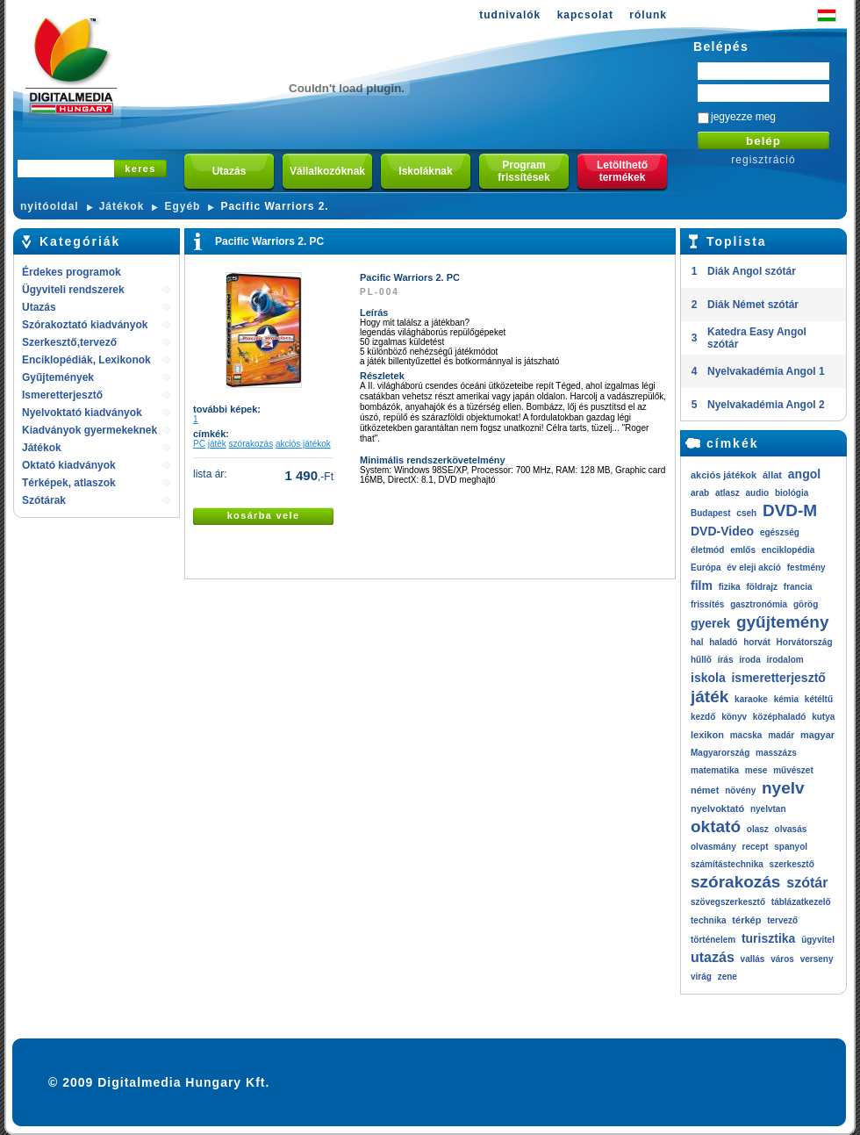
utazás (713, 957)
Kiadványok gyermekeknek (89, 430)
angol (804, 474)
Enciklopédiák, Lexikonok (86, 360)
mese (756, 770)
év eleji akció (754, 567)
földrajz (762, 587)
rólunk (648, 15)
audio (757, 493)
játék (217, 444)
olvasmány (713, 846)
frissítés (707, 604)
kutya (823, 717)
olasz (758, 829)
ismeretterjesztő (778, 678)
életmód (707, 550)
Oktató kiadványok (69, 465)
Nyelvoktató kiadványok (82, 412)
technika (709, 920)
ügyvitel (818, 940)
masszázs (776, 753)
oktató (716, 826)
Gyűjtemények (58, 377)
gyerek (710, 623)
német (705, 790)
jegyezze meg (743, 117)
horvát (756, 642)
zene (727, 976)
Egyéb (182, 206)
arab (700, 493)
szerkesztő (792, 864)
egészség (779, 532)
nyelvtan (768, 809)
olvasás (791, 829)
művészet (793, 770)
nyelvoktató (717, 808)
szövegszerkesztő (728, 902)
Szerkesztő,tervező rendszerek (69, 343)
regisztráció (763, 160)
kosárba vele (263, 515)
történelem (713, 940)
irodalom (784, 659)
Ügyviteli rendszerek (73, 290)
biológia (791, 493)
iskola (708, 678)
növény (740, 790)
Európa (705, 567)
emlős (743, 550)
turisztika (768, 938)
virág (701, 976)
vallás (753, 959)
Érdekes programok (71, 272)
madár (781, 735)
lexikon (707, 734)
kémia (786, 699)
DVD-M (790, 510)
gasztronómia (758, 604)
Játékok (122, 206)
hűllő (701, 659)
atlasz (727, 493)
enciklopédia (788, 550)
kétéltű (819, 699)
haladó (723, 642)
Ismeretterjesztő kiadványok (62, 396)
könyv (734, 717)
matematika (715, 770)
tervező (782, 920)
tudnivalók (510, 15)
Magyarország (720, 753)
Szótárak (44, 500)
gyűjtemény (782, 622)
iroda (749, 659)
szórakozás (251, 444)
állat (772, 475)
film (702, 585)
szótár (807, 882)
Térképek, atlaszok (69, 483)
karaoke (751, 699)
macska (746, 735)
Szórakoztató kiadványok (84, 325)
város (782, 959)
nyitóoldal (49, 206)
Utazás (39, 307)
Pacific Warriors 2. (274, 206)
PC (199, 444)
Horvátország (805, 642)
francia (798, 587)
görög (805, 604)
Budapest (711, 513)
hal (697, 642)
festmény (806, 567)
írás (726, 659)
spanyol (790, 846)
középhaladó (779, 717)
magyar (817, 734)
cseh (746, 513)
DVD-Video (722, 531)
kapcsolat (585, 15)
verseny (817, 959)
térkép (746, 920)
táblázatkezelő (801, 902)
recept (755, 846)
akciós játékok (303, 444)
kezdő (703, 717)
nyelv (783, 788)
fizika (730, 587)
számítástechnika (727, 864)
